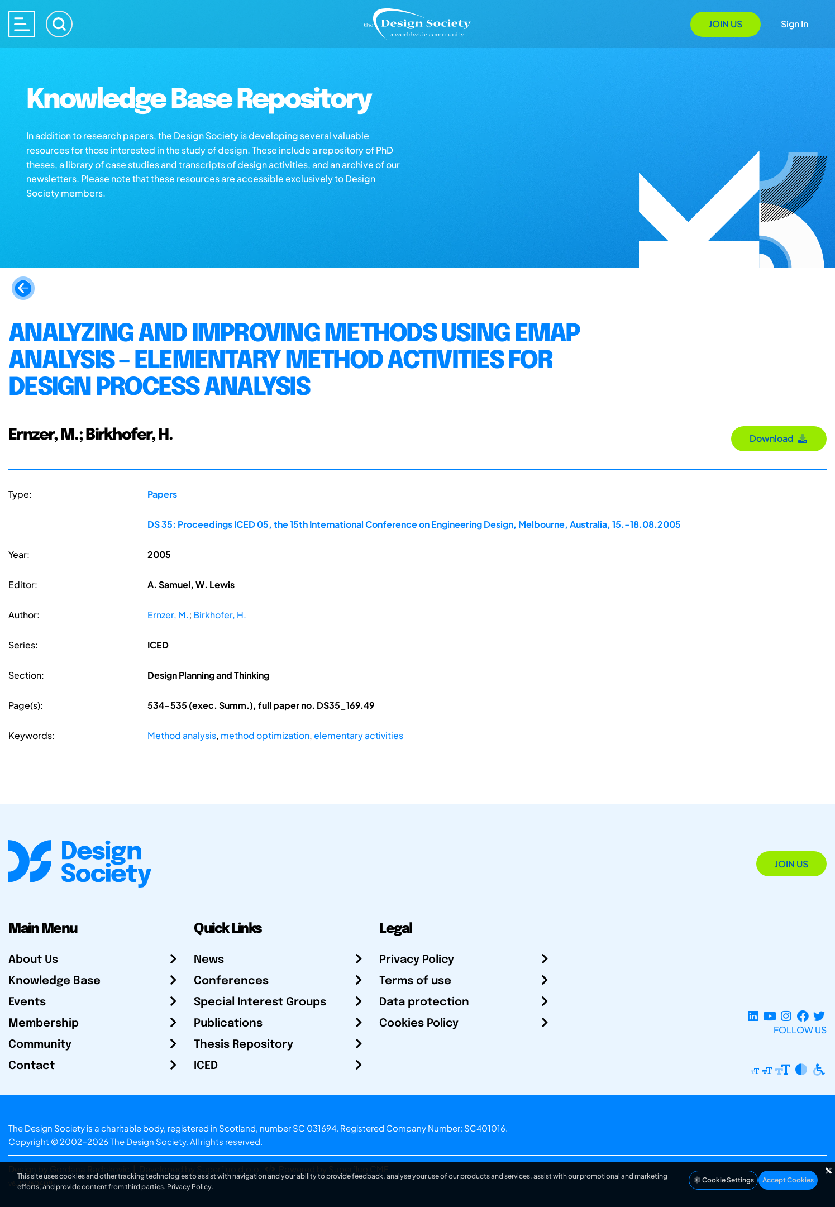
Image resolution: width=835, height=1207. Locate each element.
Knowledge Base (54, 981)
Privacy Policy (416, 960)
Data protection (424, 1002)
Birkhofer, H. (219, 615)
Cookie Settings (723, 1180)
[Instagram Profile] (786, 1016)
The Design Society (148, 1141)
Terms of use (415, 981)
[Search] (59, 24)
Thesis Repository (243, 1045)
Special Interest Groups (260, 1002)
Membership (43, 1023)
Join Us (725, 24)
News (209, 960)
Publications (228, 1023)
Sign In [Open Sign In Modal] (794, 24)
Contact (31, 1066)
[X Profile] (819, 1016)
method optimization (265, 735)
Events (27, 1002)
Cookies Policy (419, 1023)
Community (39, 1045)
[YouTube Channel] (769, 1016)
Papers (162, 494)
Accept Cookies (788, 1180)
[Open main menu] (21, 24)
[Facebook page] (802, 1016)
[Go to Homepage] (417, 23)
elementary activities (358, 735)
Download (779, 438)
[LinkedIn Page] (753, 1016)
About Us (33, 960)
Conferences (231, 981)
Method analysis (181, 735)
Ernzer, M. (168, 615)
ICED (206, 1066)
